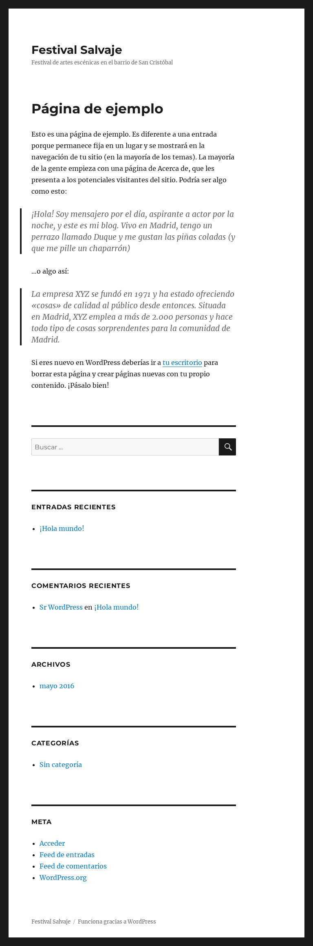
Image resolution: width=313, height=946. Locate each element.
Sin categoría (61, 764)
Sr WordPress (61, 607)
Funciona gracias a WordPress (117, 921)
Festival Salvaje (76, 50)
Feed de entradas (67, 855)
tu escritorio (182, 362)
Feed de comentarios (73, 866)
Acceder (52, 843)
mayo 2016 (57, 686)
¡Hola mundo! (62, 528)
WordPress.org (63, 877)
